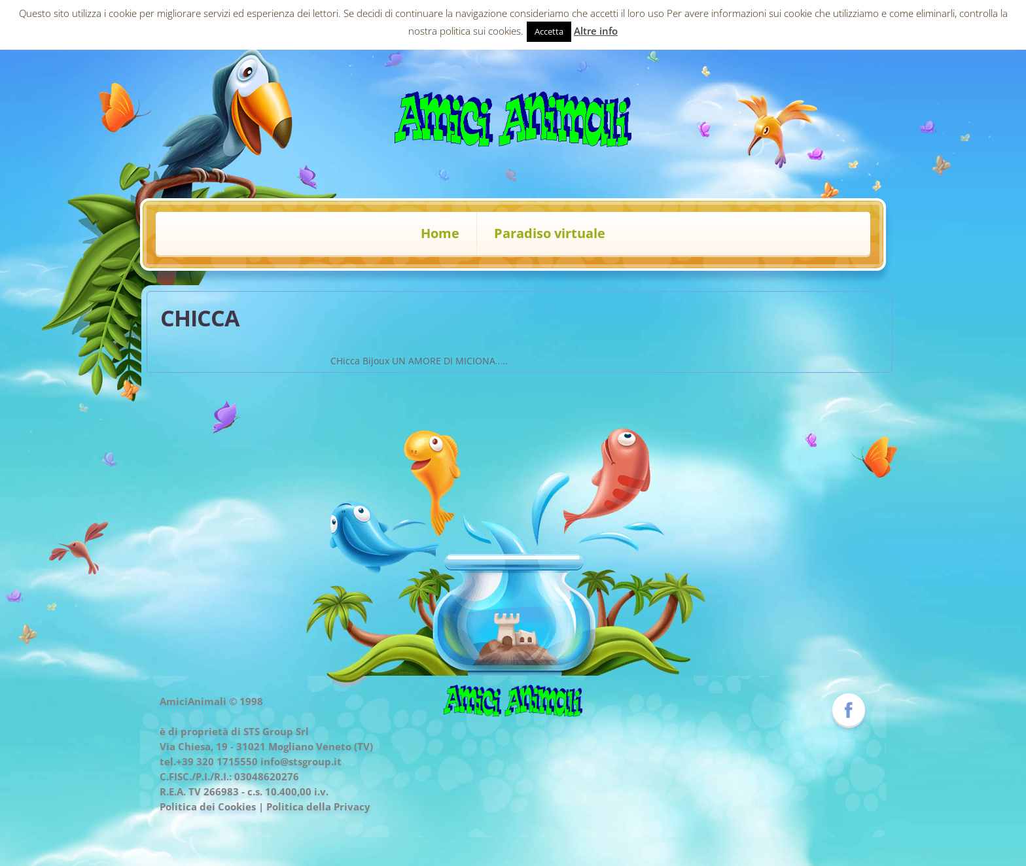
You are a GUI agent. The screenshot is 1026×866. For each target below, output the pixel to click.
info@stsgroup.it (301, 761)
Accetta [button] (549, 31)
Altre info (596, 30)
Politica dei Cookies (208, 806)
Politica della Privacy (318, 806)
